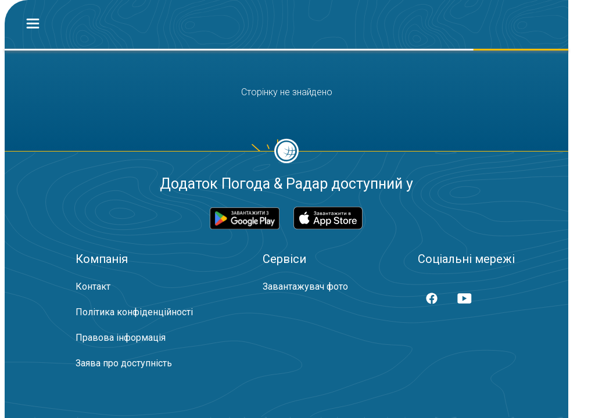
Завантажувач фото (305, 286)
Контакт (93, 286)
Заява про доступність (124, 363)
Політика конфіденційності (134, 312)
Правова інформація (121, 337)
